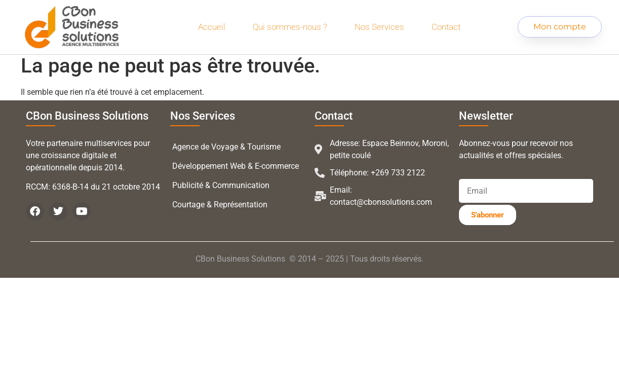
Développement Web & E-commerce (235, 166)
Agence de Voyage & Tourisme (226, 147)
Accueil (211, 27)
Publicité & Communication (220, 185)
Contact (446, 27)
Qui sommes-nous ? (290, 27)
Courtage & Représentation (219, 204)
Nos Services (379, 27)
